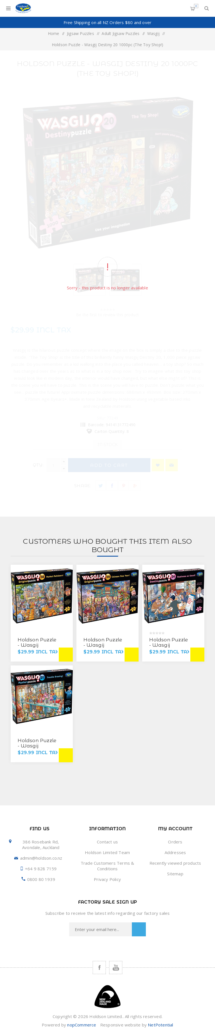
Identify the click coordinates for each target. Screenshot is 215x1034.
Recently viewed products (175, 863)
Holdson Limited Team (107, 852)
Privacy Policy (107, 879)
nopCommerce (81, 1025)
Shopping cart (196, 6)
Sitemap (175, 873)
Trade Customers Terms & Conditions (107, 865)
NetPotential (160, 1025)
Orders (175, 842)
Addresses (175, 852)
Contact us (107, 842)
